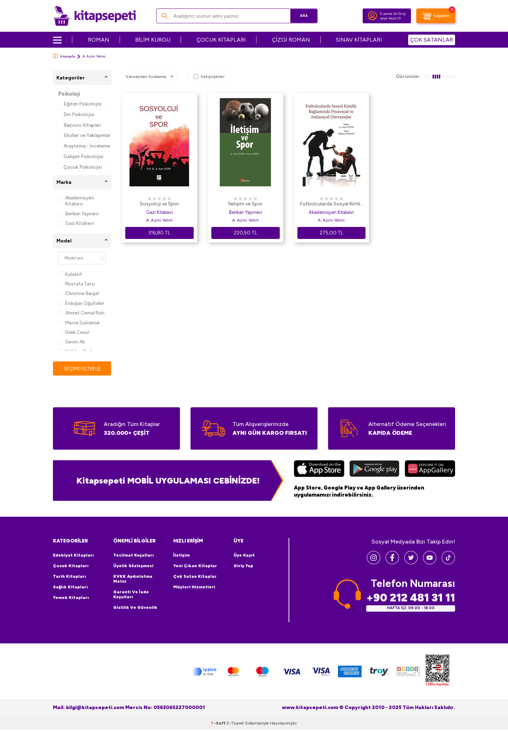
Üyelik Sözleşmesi (133, 565)
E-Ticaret (235, 723)
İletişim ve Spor (245, 204)
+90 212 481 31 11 (410, 597)
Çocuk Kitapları (71, 565)
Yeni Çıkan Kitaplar (195, 565)
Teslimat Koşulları (133, 555)
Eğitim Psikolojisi (83, 104)
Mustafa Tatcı (76, 284)
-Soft (219, 723)
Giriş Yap (243, 565)
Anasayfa (64, 56)
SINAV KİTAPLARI (359, 39)
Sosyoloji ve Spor (159, 204)
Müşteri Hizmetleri (194, 586)
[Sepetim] (436, 15)
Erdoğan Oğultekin (81, 303)
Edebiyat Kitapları (73, 555)
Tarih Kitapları (69, 576)
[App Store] (319, 470)
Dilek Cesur (73, 332)
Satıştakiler (209, 76)
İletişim (181, 555)
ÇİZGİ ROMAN (291, 39)
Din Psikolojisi (79, 115)
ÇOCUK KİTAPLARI (221, 39)
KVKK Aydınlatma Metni (132, 579)
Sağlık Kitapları (70, 586)
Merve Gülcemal (78, 322)
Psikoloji (69, 94)
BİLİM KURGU (152, 39)
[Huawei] (430, 470)
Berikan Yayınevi (78, 213)
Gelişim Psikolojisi (83, 157)
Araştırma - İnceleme (87, 146)
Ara (302, 15)
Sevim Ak (71, 341)
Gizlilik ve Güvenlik (135, 607)
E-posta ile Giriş (393, 13)
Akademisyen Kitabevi (76, 200)
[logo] (95, 15)
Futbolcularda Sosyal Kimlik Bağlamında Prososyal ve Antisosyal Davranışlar (331, 204)
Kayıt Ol (394, 18)
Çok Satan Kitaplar (195, 576)
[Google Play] (374, 470)
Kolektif (70, 274)
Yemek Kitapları (71, 597)
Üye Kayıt (244, 555)
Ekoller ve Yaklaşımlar (87, 135)
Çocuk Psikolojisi (83, 167)
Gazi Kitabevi (76, 223)
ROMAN (98, 39)
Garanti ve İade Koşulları (131, 594)
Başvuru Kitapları (82, 125)
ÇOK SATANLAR (431, 39)
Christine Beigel (78, 293)
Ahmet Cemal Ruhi (81, 313)
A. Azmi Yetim (159, 220)
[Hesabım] (372, 15)
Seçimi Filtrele (82, 368)
